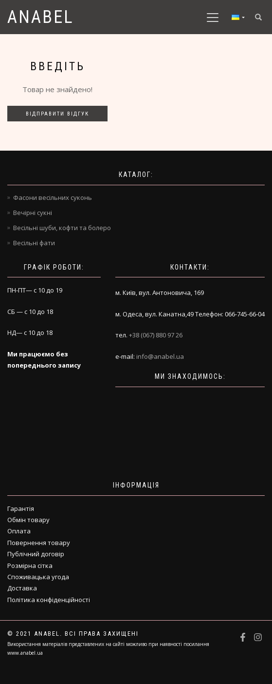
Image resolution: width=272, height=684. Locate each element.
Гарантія (20, 508)
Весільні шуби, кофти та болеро (62, 227)
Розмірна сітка (30, 565)
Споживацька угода (38, 576)
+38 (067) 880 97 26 (155, 335)
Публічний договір (35, 553)
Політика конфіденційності (48, 599)
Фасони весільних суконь (52, 197)
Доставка (22, 588)
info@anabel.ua (160, 356)
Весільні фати (34, 242)
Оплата (19, 531)
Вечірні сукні (32, 212)
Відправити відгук (57, 114)
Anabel (40, 17)
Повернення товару (38, 542)
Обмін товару (28, 519)
